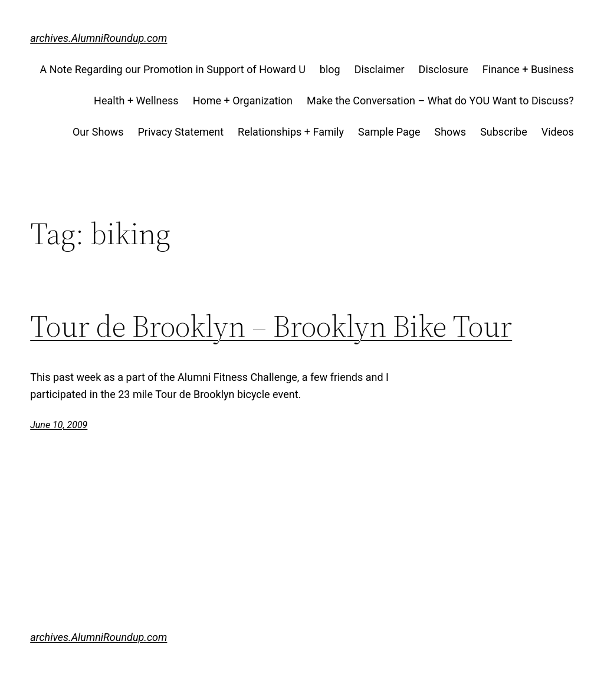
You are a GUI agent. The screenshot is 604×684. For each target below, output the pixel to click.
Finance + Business (528, 69)
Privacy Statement (181, 132)
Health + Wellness (136, 100)
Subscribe (503, 132)
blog (330, 69)
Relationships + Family (291, 132)
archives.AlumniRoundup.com (98, 38)
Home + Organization (243, 100)
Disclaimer (379, 69)
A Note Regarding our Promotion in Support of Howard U (172, 69)
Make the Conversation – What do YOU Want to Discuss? (440, 100)
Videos (557, 132)
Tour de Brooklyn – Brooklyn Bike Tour (271, 326)
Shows (450, 132)
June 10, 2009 (58, 424)
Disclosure (443, 69)
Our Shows (98, 132)
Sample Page (389, 132)
